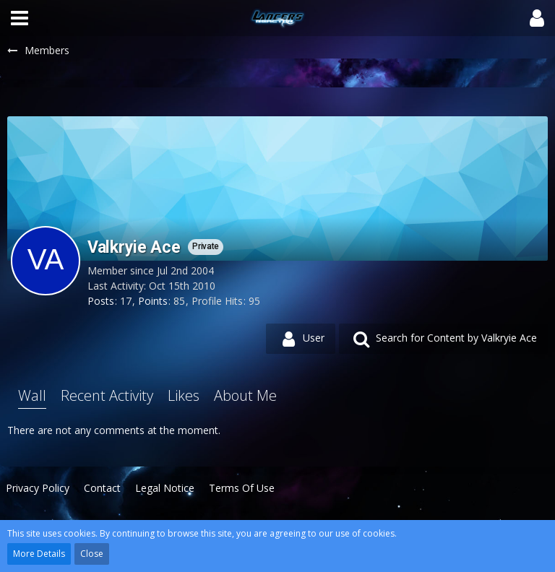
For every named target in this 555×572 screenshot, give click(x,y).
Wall (32, 395)
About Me (245, 395)
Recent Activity (107, 395)
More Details (39, 553)
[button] (19, 18)
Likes (183, 395)
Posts (100, 301)
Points (153, 301)
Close (91, 553)
